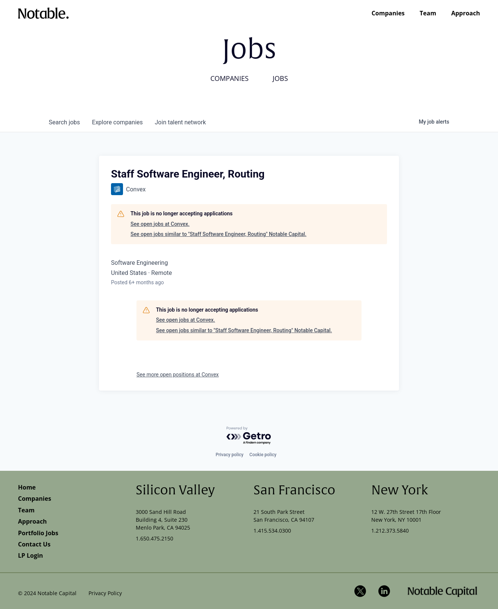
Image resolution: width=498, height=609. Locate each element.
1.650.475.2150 (154, 538)
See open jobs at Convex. (159, 224)
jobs (64, 122)
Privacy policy (229, 454)
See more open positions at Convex (177, 375)
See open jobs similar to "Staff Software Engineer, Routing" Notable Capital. (218, 234)
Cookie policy (262, 454)
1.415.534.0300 (272, 530)
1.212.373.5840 (390, 530)
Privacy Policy (105, 593)
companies (117, 122)
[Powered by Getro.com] (249, 436)
